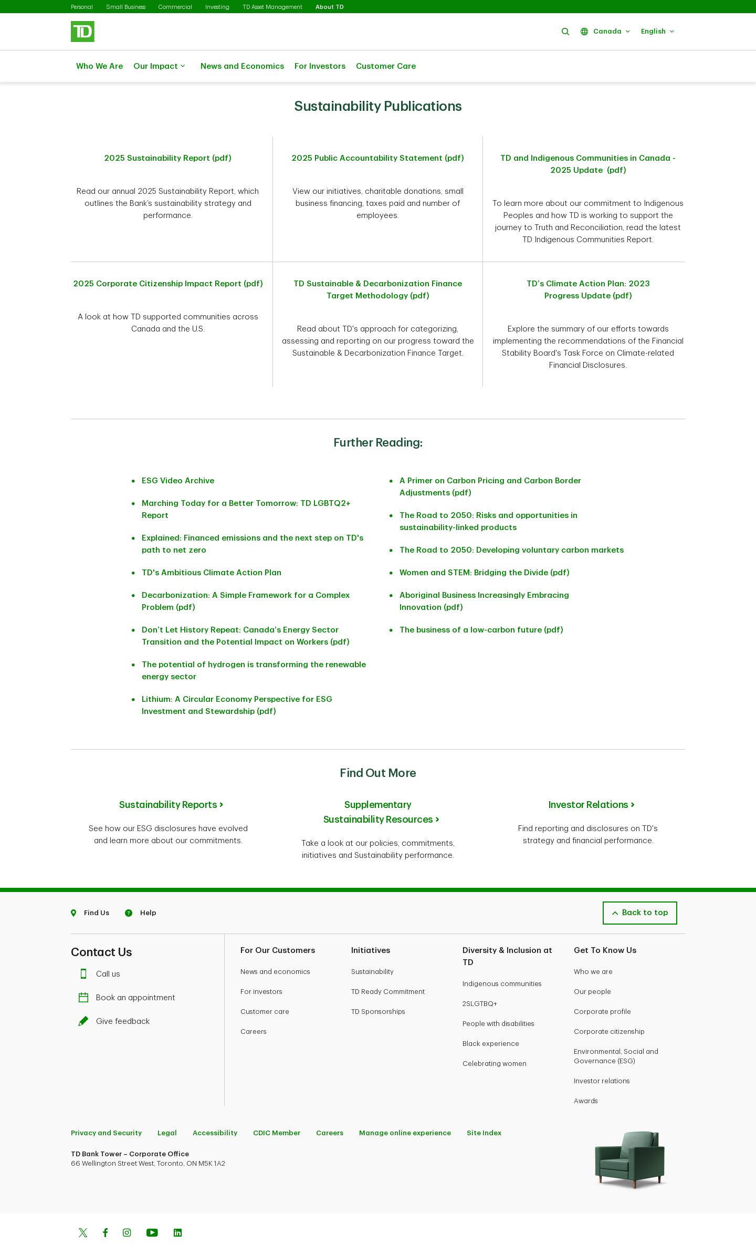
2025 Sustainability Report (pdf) (168, 132)
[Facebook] (105, 1208)
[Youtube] (152, 1208)
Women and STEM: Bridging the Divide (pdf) (485, 547)
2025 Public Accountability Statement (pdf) (377, 132)
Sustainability (372, 945)
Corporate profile (602, 985)
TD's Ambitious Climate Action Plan (211, 547)
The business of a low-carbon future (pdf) (481, 604)
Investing (217, 7)
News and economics (275, 945)
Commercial (175, 7)
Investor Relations (588, 778)
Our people (592, 965)
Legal (167, 1106)
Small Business (125, 7)
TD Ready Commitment (388, 965)
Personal (82, 7)
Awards (586, 1074)
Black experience (491, 1017)
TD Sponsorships (378, 985)
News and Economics (242, 66)
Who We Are (99, 66)
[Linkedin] (178, 1208)
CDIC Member (276, 1106)
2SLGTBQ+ (480, 977)
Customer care (264, 985)
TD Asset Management (272, 7)
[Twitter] (83, 1208)
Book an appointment (129, 972)
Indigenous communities (502, 957)
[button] (565, 31)
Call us (101, 948)
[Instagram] (127, 1208)
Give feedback (116, 995)
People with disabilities (498, 997)
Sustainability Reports (168, 778)
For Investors (320, 66)
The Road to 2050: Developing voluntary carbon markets (512, 524)
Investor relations (602, 1054)
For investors (261, 965)
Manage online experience (405, 1106)
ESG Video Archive (178, 455)
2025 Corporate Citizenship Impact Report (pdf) (168, 258)
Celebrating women (495, 1037)
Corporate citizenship (609, 1005)
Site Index (484, 1106)
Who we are (593, 945)
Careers (253, 1005)
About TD (330, 7)
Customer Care (386, 66)
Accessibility (215, 1106)
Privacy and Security (106, 1106)
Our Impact (159, 66)
